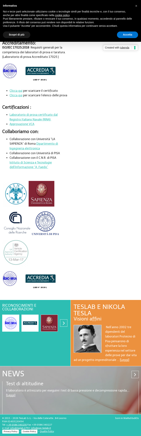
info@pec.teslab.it (41, 428)
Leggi (124, 360)
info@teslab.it (18, 428)
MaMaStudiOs (131, 418)
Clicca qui (16, 90)
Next (63, 323)
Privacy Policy (10, 431)
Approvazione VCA (22, 124)
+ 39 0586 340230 (16, 424)
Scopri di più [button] (16, 34)
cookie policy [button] (62, 15)
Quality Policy (47, 431)
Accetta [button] (127, 34)
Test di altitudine (24, 384)
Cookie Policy (29, 431)
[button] (136, 6)
